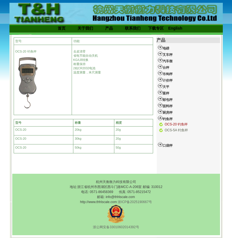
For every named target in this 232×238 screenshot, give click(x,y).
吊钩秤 (165, 73)
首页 (62, 28)
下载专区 (156, 28)
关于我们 (85, 28)
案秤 (163, 92)
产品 (109, 28)
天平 (163, 86)
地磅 (163, 47)
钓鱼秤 (165, 118)
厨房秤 (165, 112)
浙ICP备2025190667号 (135, 202)
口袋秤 (165, 144)
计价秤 (165, 79)
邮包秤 (165, 99)
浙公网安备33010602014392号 (116, 227)
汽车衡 (165, 60)
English (175, 28)
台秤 (163, 67)
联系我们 (133, 28)
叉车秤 (165, 54)
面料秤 (165, 105)
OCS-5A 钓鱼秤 (176, 130)
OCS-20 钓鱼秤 (176, 124)
